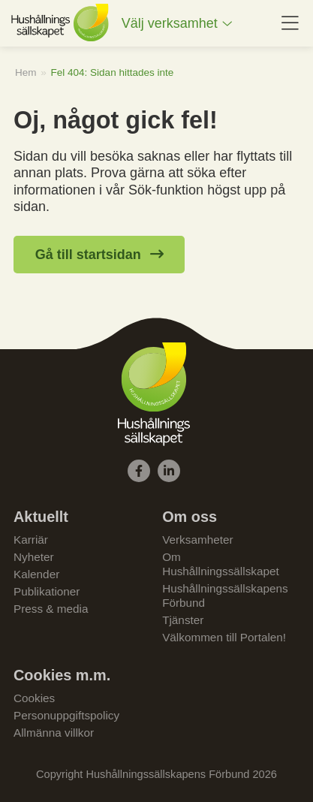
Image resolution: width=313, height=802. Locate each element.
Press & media (51, 608)
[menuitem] (177, 24)
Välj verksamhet (170, 23)
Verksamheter (197, 539)
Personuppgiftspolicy (66, 715)
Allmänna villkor (54, 732)
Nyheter (34, 556)
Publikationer (47, 591)
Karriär (31, 539)
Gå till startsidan (88, 254)
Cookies (34, 698)
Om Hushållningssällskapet (220, 563)
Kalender (36, 574)
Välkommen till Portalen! (224, 637)
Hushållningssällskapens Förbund (225, 595)
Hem (26, 72)
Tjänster (182, 620)
